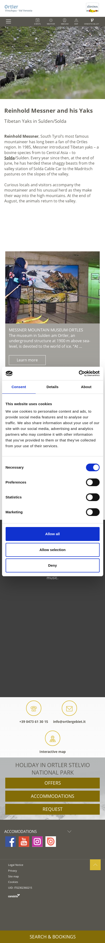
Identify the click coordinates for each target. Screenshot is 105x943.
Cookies (13, 882)
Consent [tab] (18, 387)
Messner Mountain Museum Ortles (46, 330)
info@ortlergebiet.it (69, 712)
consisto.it (14, 895)
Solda (9, 158)
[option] (52, 62)
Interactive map (52, 742)
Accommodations (52, 796)
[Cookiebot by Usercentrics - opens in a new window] (78, 373)
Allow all (52, 534)
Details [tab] (53, 387)
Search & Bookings (53, 937)
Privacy (12, 870)
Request (53, 809)
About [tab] (86, 387)
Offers (52, 783)
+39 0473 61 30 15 (33, 712)
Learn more (27, 360)
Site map (13, 876)
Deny (52, 565)
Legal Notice (15, 865)
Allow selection (52, 550)
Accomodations (39, 831)
